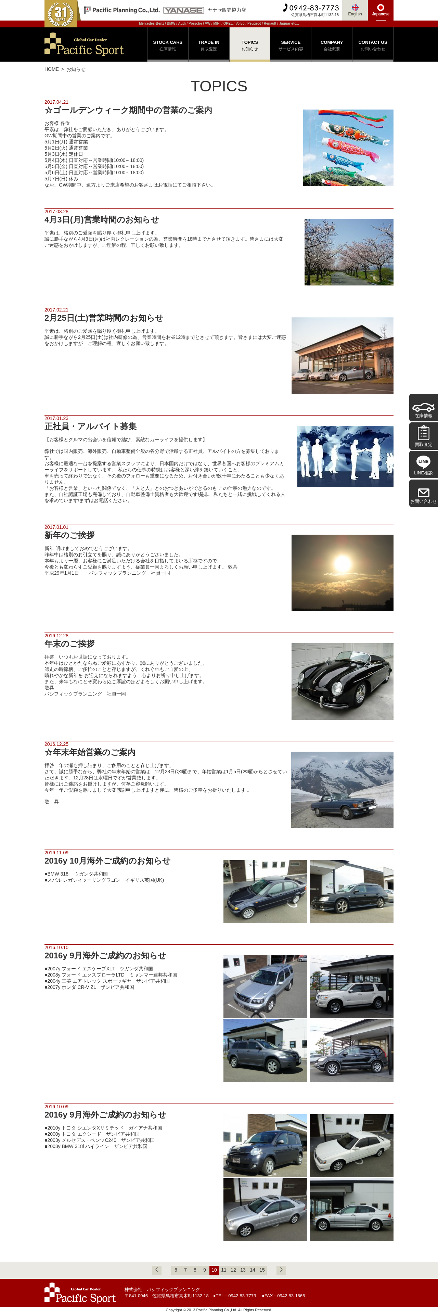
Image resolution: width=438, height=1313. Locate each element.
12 (233, 1270)
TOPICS (250, 46)
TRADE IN (209, 46)
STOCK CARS (167, 46)
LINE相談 (423, 465)
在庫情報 (423, 410)
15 (262, 1270)
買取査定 (424, 436)
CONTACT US (372, 46)
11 (224, 1270)
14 (252, 1270)
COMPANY (331, 46)
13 (243, 1270)
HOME (51, 69)
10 (214, 1270)
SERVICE (290, 46)
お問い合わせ (423, 496)
